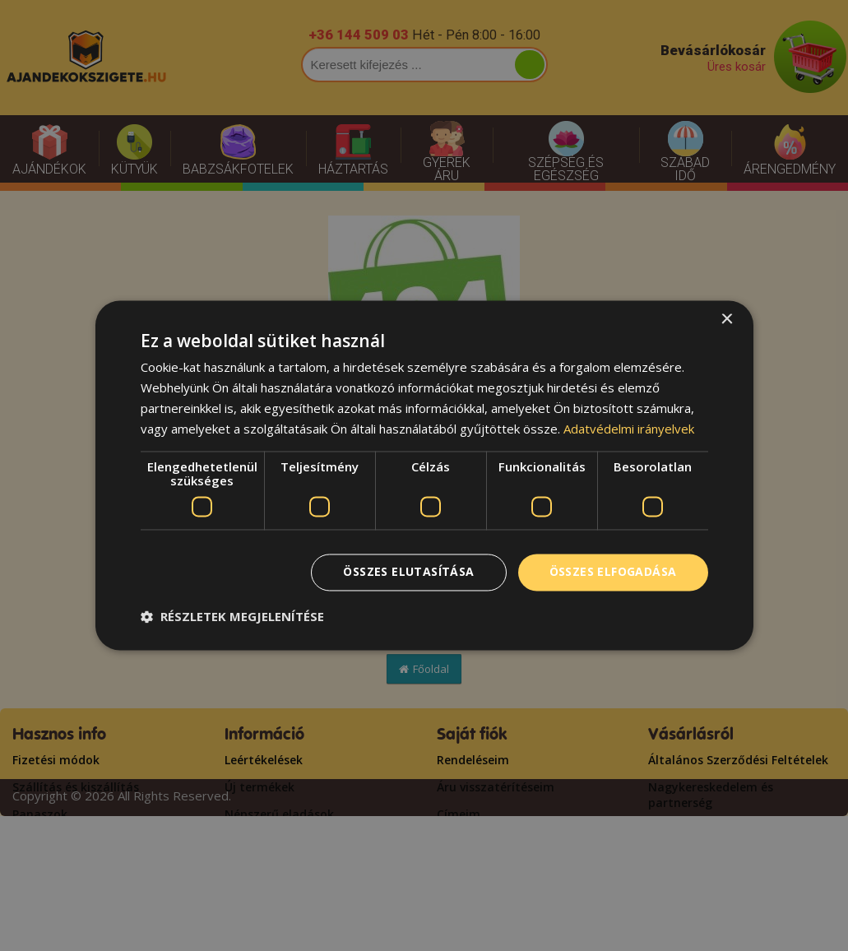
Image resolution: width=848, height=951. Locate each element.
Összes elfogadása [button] (613, 572)
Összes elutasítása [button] (408, 572)
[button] (232, 617)
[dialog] (424, 475)
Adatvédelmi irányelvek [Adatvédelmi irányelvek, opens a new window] (628, 428)
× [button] (727, 319)
